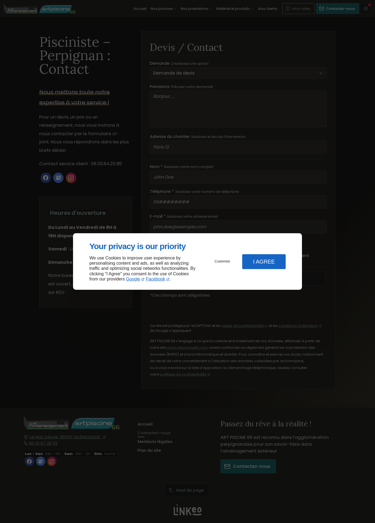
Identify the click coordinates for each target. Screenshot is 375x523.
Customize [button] (222, 261)
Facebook (155, 279)
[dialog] (187, 261)
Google (133, 279)
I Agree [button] (264, 262)
